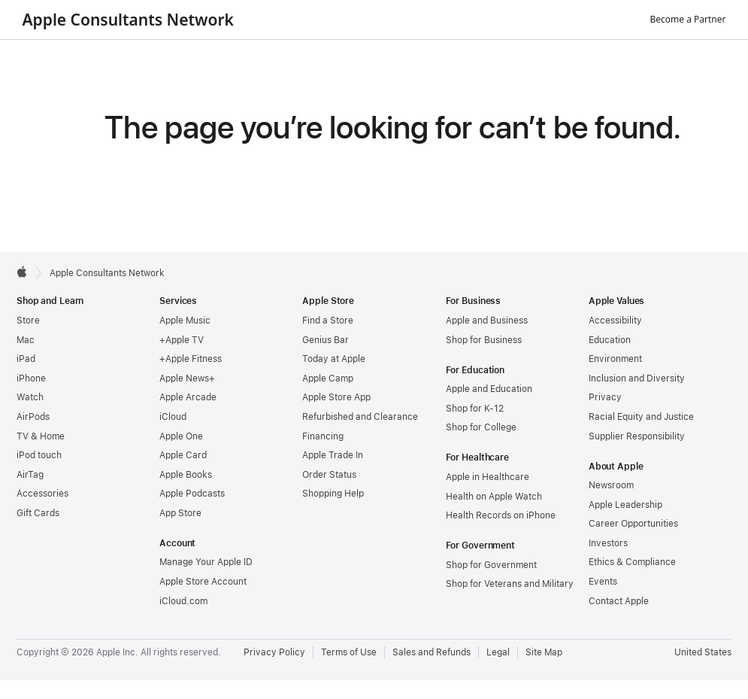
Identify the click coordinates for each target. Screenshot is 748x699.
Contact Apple (619, 601)
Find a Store (327, 320)
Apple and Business (487, 320)
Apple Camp (327, 378)
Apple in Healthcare (487, 477)
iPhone (31, 378)
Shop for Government (491, 565)
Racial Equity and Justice (641, 417)
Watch (30, 397)
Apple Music (184, 320)
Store (28, 320)
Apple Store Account (203, 581)
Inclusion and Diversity (637, 378)
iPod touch (39, 455)
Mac (26, 340)
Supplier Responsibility (637, 436)
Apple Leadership (625, 505)
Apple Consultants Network (128, 20)
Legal (498, 652)
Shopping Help (333, 493)
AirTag (30, 475)
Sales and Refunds (431, 652)
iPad (26, 359)
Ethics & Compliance (632, 562)
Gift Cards (38, 513)
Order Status (329, 475)
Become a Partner (688, 19)
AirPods (33, 417)
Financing (323, 436)
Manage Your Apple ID (206, 562)
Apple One (181, 436)
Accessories (42, 493)
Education (610, 340)
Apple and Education (489, 389)
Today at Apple (333, 359)
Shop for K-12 (475, 408)
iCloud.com (183, 601)
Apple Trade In (332, 455)
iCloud (172, 417)
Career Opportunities (633, 523)
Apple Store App (336, 397)
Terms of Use (349, 652)
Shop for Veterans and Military (510, 584)
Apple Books (185, 475)
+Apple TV (181, 340)
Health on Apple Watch (494, 496)
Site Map (543, 652)
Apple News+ (187, 378)
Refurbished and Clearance (360, 417)
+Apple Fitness (190, 359)
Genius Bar (325, 340)
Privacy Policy (274, 652)
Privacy (605, 397)
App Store (180, 513)
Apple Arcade (188, 397)
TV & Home (41, 436)
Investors (608, 543)
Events (603, 581)
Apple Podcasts (192, 493)
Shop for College (481, 427)
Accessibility (615, 320)
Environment (615, 359)
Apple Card (183, 455)
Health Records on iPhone (501, 515)
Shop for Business (484, 340)
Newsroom (611, 485)
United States (702, 652)
